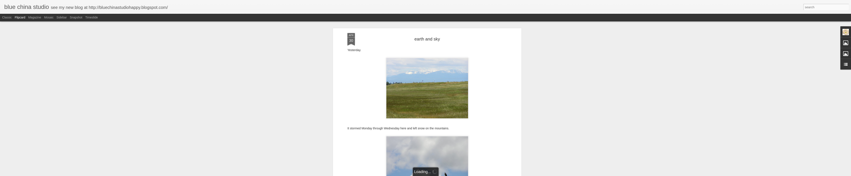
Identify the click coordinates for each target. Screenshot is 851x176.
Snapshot (76, 17)
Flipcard (20, 17)
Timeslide (91, 17)
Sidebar (62, 17)
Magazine (34, 17)
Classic (7, 17)
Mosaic (48, 17)
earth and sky (427, 39)
